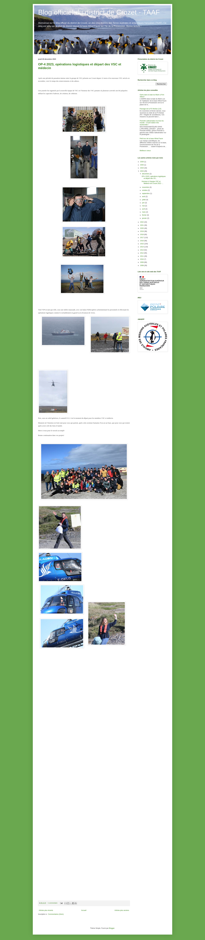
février (144, 215)
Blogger (111, 928)
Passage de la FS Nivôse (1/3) (150, 109)
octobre (145, 190)
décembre (146, 174)
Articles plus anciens (122, 910)
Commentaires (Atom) (56, 914)
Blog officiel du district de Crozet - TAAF (99, 12)
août (144, 196)
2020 (142, 228)
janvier (144, 218)
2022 (142, 222)
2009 (142, 262)
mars (144, 212)
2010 (142, 259)
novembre (146, 187)
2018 (142, 234)
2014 (142, 247)
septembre (146, 193)
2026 (142, 162)
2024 (142, 168)
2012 (142, 253)
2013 (142, 250)
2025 (142, 165)
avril (143, 209)
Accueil (83, 910)
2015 (142, 244)
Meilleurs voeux (145, 151)
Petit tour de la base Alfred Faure (151, 138)
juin (143, 203)
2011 (142, 256)
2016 (142, 241)
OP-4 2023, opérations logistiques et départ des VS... (154, 177)
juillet (144, 200)
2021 (142, 225)
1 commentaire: (53, 903)
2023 (142, 171)
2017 (142, 237)
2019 (142, 231)
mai (143, 206)
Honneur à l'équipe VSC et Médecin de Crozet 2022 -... (152, 182)
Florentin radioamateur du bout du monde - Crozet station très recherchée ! (152, 123)
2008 (142, 265)
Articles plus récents (46, 910)
